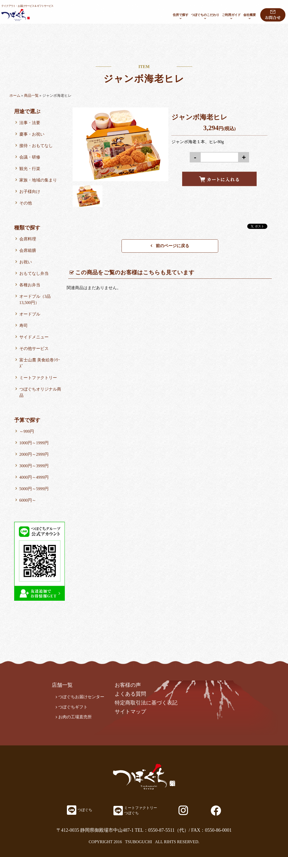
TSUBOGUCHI (138, 842)
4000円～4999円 (34, 477)
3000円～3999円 (34, 466)
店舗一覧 (62, 685)
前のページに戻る (170, 246)
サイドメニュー (34, 337)
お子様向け (29, 191)
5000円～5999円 (34, 489)
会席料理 (27, 239)
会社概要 (249, 15)
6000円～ (27, 500)
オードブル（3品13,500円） (35, 299)
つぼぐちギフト (73, 707)
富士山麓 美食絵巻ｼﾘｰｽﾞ (39, 363)
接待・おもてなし (36, 145)
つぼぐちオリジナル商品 (40, 392)
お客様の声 (128, 685)
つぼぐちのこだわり (205, 15)
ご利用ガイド (231, 15)
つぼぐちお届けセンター (81, 697)
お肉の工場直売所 (75, 717)
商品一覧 (31, 96)
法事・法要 (29, 122)
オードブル (29, 314)
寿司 (23, 325)
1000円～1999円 (34, 443)
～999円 (26, 431)
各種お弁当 (29, 285)
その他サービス (34, 348)
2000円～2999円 (34, 454)
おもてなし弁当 (34, 273)
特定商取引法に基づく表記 (146, 703)
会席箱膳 (27, 250)
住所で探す (180, 15)
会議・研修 (29, 157)
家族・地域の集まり (38, 180)
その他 (25, 203)
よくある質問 (130, 694)
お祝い (25, 262)
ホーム (14, 96)
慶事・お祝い (31, 134)
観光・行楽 (29, 168)
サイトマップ (130, 711)
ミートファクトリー (38, 377)
